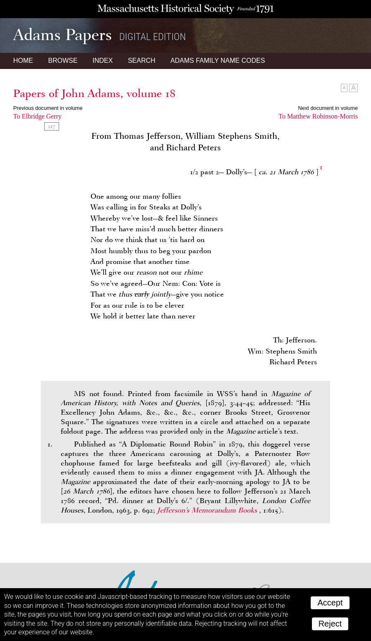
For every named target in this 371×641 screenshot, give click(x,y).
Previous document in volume (48, 108)
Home (23, 60)
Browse (62, 60)
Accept (329, 602)
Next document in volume (328, 108)
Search (141, 60)
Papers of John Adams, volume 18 (94, 93)
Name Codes (218, 60)
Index (103, 60)
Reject (330, 623)
